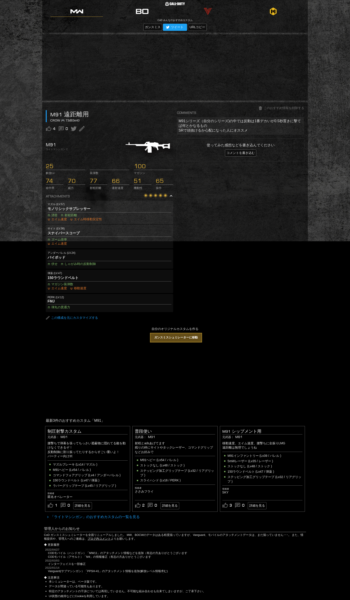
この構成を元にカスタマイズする (72, 318)
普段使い (143, 431)
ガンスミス (152, 27)
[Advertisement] (175, 67)
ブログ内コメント (99, 538)
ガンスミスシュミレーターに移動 (176, 337)
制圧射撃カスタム (64, 431)
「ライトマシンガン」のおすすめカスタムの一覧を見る (95, 517)
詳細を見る (82, 505)
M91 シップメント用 (241, 431)
